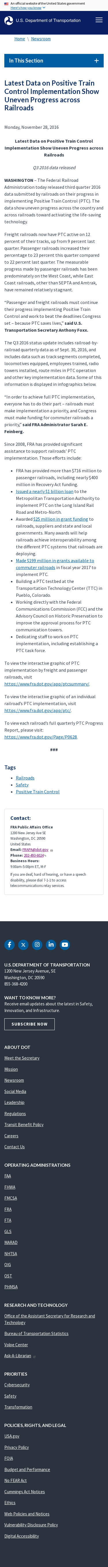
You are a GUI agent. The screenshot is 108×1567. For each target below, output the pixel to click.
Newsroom (41, 38)
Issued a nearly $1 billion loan (44, 491)
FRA (8, 1209)
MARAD (11, 1242)
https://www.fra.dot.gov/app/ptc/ (37, 710)
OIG (7, 1264)
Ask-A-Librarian (20, 1355)
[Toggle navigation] (99, 20)
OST (8, 1276)
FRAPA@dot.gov (37, 849)
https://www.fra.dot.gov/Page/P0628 (40, 737)
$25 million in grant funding (60, 519)
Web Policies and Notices (27, 1514)
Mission (11, 1069)
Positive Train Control (38, 791)
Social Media (15, 1091)
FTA (7, 1220)
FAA (7, 1176)
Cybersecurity (17, 1384)
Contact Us (14, 1146)
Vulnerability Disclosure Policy (31, 1525)
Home (19, 38)
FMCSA (10, 1198)
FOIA (8, 1458)
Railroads (25, 778)
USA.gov (11, 1436)
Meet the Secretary (21, 1058)
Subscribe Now (30, 1024)
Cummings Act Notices (24, 1491)
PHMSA (11, 1287)
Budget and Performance (27, 1469)
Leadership (14, 1102)
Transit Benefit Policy (23, 1124)
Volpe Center (16, 1344)
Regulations (15, 1113)
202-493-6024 (35, 855)
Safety (22, 785)
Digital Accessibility (21, 1536)
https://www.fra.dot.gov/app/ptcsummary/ (46, 684)
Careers (11, 1136)
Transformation (18, 1407)
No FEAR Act (15, 1480)
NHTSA (10, 1253)
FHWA (9, 1187)
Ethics (10, 1502)
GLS (8, 1231)
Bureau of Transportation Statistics (36, 1333)
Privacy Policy (16, 1447)
